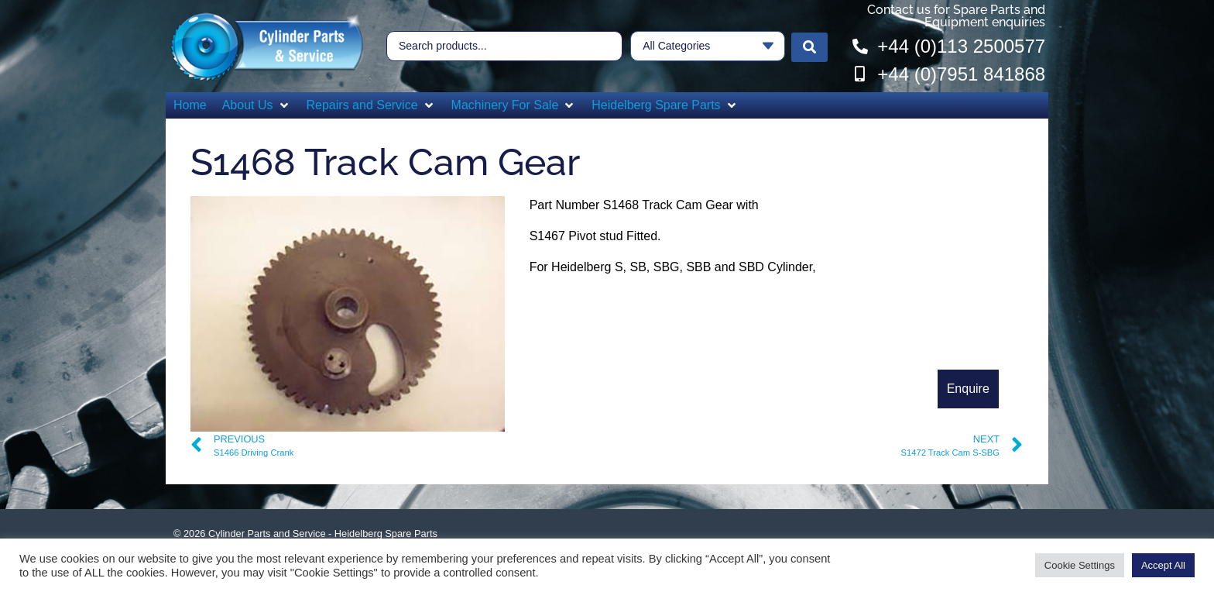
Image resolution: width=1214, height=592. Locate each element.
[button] (256, 105)
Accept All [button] (1163, 565)
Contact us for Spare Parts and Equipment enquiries (956, 15)
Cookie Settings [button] (1079, 565)
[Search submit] (809, 46)
